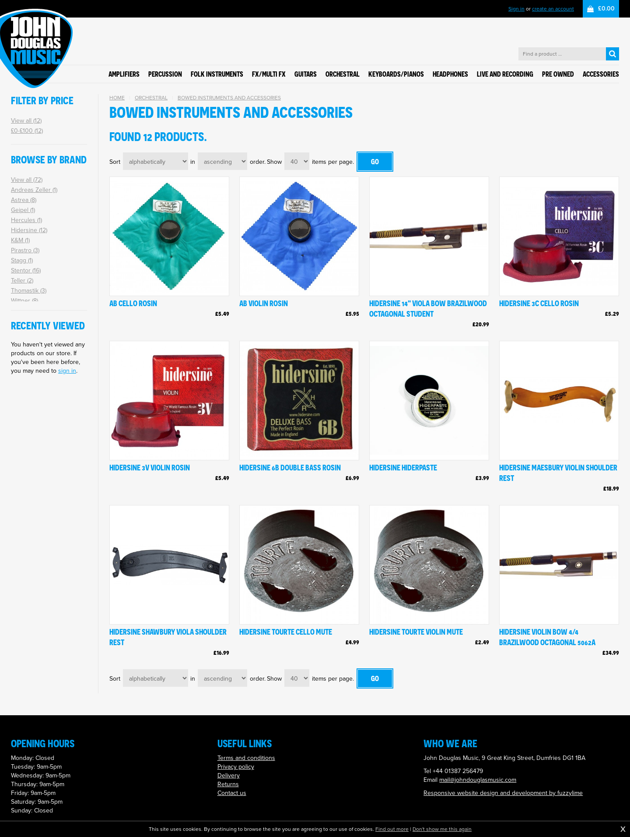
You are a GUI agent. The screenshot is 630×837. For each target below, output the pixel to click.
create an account (553, 9)
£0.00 (606, 8)
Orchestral (151, 97)
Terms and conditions (246, 758)
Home (117, 97)
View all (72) (26, 179)
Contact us (231, 793)
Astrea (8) (23, 200)
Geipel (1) (23, 210)
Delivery (228, 775)
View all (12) (26, 120)
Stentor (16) (26, 270)
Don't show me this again (442, 829)
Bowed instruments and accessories (229, 97)
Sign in (516, 9)
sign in (67, 370)
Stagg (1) (22, 260)
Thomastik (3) (28, 290)
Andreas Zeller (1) (34, 189)
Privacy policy (235, 766)
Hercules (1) (26, 220)
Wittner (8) (24, 300)
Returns (228, 784)
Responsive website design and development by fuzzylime (503, 793)
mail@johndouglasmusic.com (477, 779)
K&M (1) (20, 240)
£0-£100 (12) (27, 130)
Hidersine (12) (29, 230)
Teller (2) (22, 280)
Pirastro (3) (25, 250)
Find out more (392, 829)
